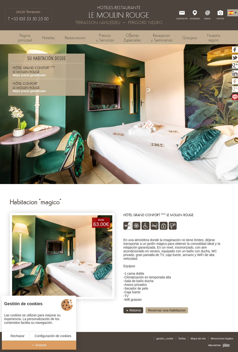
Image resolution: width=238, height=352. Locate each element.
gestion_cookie (164, 338)
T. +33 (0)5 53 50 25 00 (28, 18)
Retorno (135, 310)
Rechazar (15, 336)
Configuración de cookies (53, 336)
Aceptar (39, 345)
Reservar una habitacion (167, 310)
